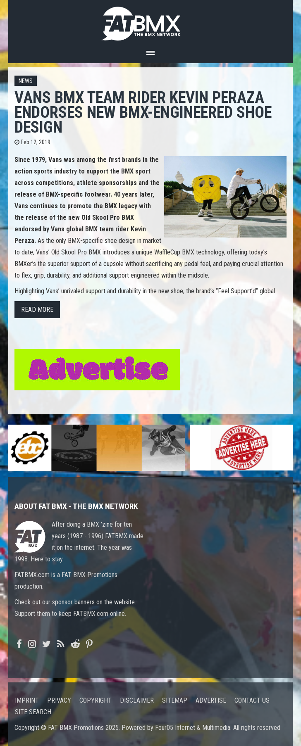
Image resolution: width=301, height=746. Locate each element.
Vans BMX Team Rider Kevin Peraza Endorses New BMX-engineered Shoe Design (143, 112)
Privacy (59, 700)
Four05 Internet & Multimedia (192, 728)
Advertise (211, 700)
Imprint (27, 700)
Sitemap (174, 700)
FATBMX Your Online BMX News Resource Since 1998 (150, 21)
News (26, 81)
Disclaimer (137, 700)
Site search (33, 712)
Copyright (95, 700)
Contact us (252, 700)
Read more (37, 310)
